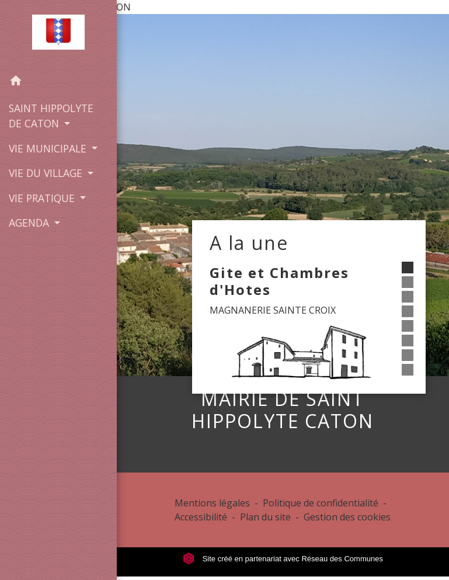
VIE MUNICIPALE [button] (49, 148)
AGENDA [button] (30, 223)
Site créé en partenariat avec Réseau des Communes (283, 558)
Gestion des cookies (347, 516)
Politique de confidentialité (320, 502)
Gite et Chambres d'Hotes (279, 281)
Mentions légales (212, 502)
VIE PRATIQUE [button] (43, 198)
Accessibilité (201, 516)
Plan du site (265, 516)
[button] (58, 82)
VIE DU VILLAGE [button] (47, 173)
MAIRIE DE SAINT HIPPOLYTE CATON (283, 410)
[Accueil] (58, 34)
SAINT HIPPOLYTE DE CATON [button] (51, 115)
